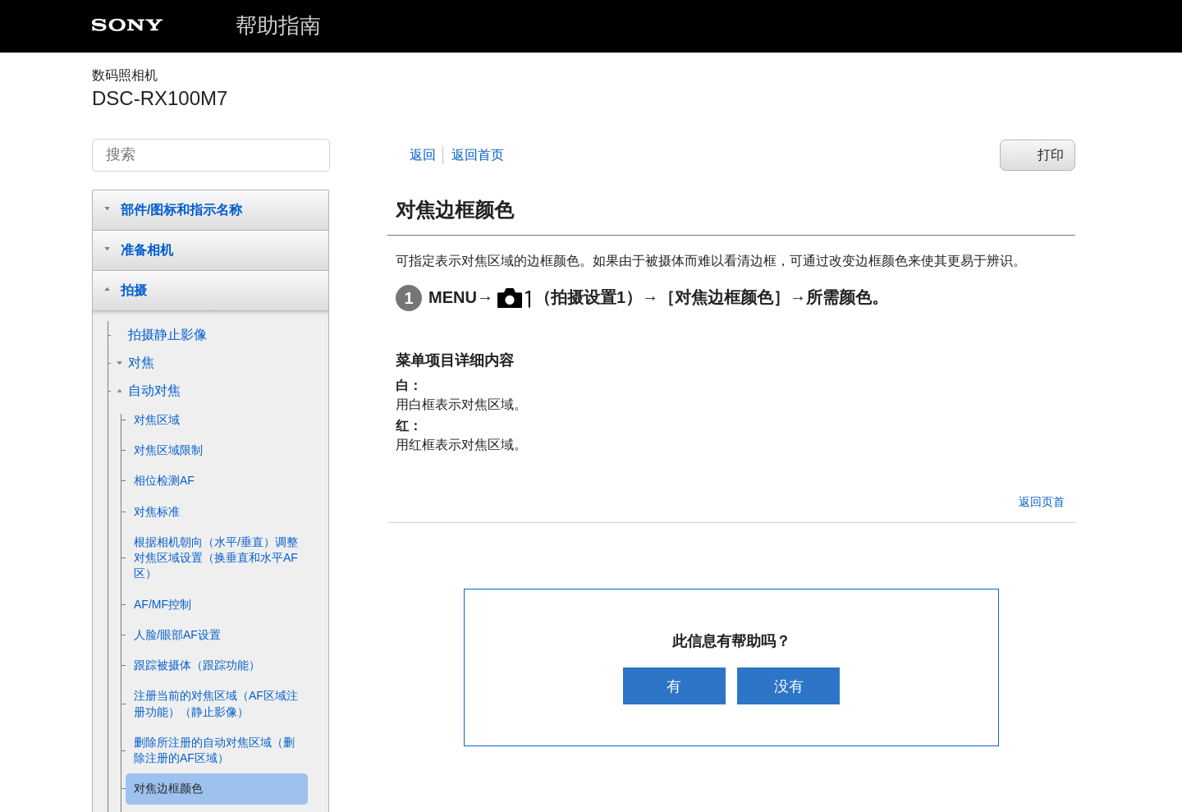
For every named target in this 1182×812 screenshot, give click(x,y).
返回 (423, 155)
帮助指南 (278, 25)
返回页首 (1042, 501)
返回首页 (477, 155)
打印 (1051, 155)
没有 (790, 686)
